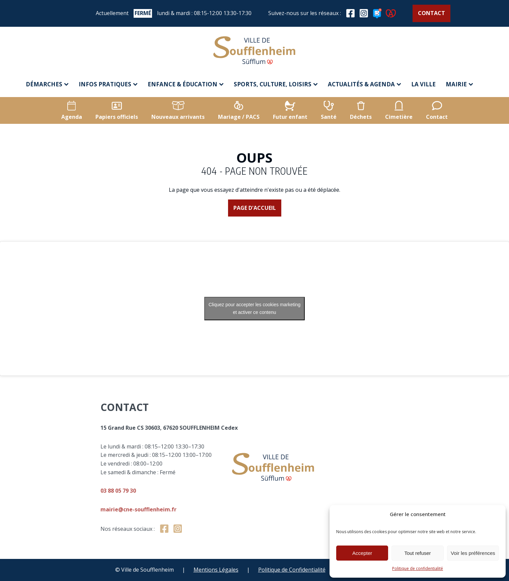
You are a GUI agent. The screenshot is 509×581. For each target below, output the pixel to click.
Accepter (362, 553)
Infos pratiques (108, 84)
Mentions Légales (216, 569)
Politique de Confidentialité (291, 569)
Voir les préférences (473, 553)
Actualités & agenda (364, 84)
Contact (431, 13)
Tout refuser (417, 553)
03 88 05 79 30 (174, 490)
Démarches (47, 84)
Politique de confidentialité (417, 568)
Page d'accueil (254, 208)
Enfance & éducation (186, 84)
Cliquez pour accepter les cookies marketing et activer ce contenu (255, 308)
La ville (423, 84)
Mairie (459, 84)
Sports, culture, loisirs (276, 84)
